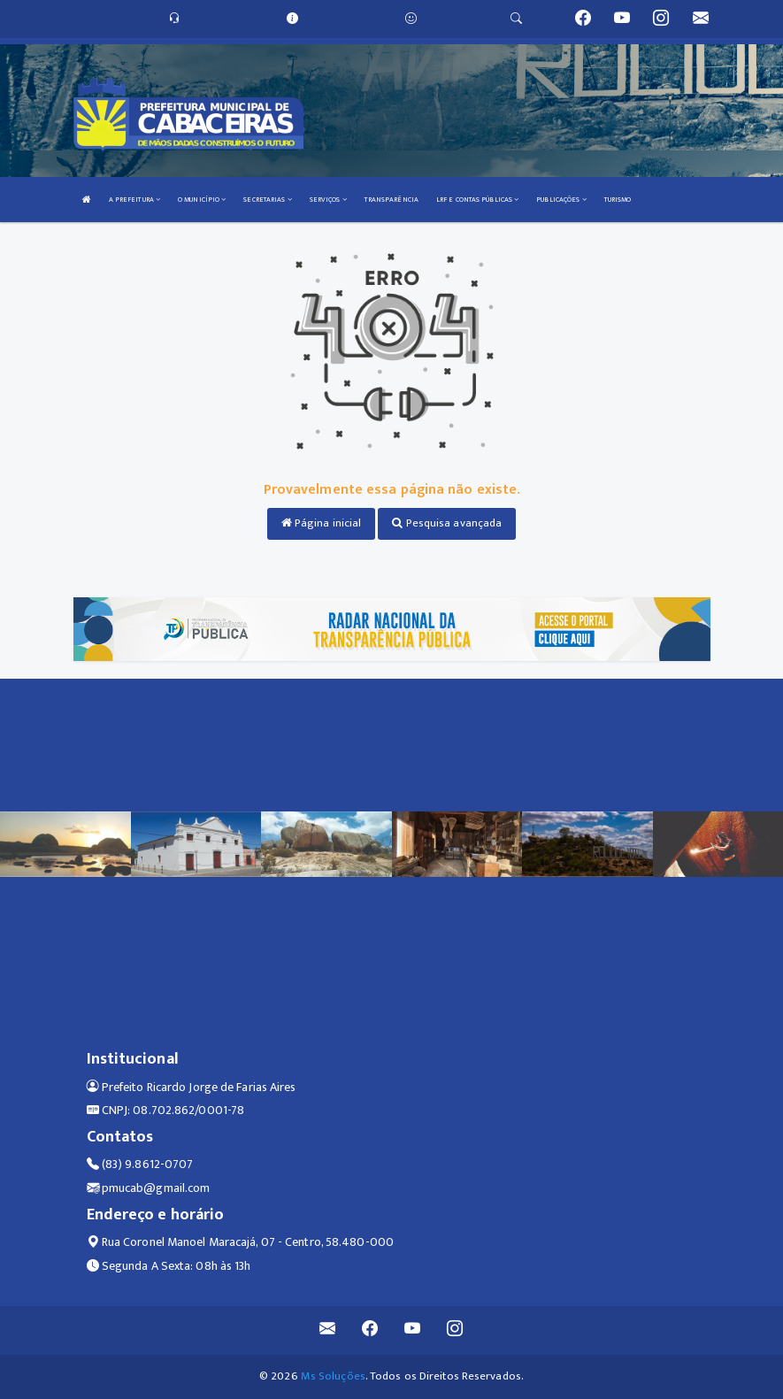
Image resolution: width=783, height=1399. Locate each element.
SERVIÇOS (328, 199)
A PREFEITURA (134, 199)
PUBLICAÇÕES (561, 199)
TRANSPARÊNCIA (391, 199)
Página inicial (321, 523)
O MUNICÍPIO (202, 199)
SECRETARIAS (267, 199)
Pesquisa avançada (447, 523)
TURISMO (618, 199)
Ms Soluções (333, 1376)
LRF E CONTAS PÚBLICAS (477, 199)
